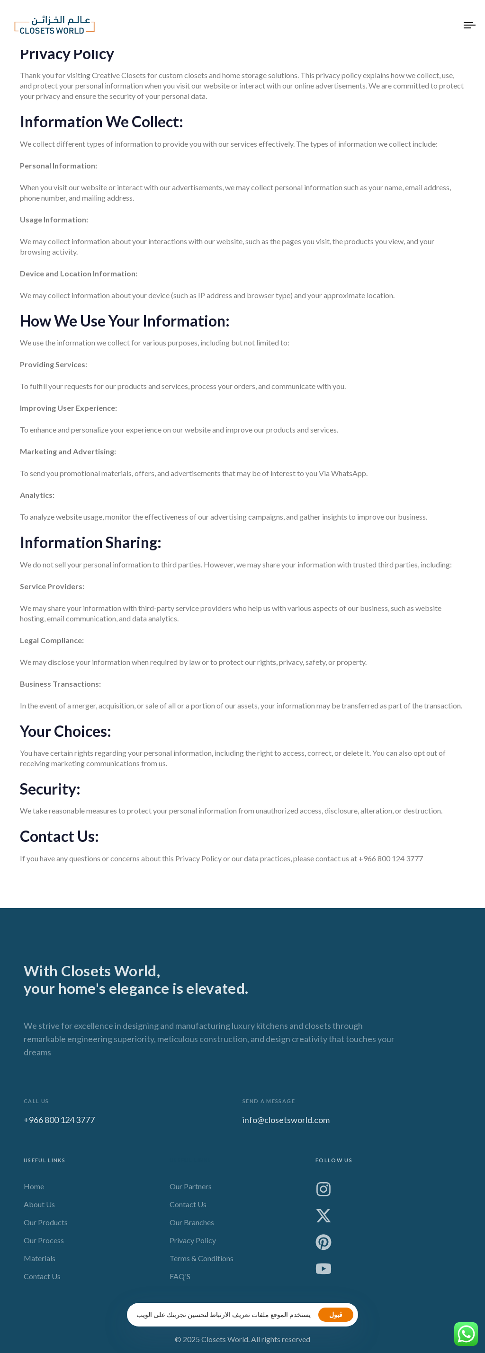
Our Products (46, 1225)
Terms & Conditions (202, 1261)
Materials (39, 1261)
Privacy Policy (193, 1243)
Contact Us (42, 1279)
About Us (39, 1207)
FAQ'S (180, 1279)
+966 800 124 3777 (59, 1122)
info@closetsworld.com (286, 1122)
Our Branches (192, 1225)
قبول (335, 1314)
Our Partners (191, 1189)
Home (34, 1189)
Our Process (44, 1243)
